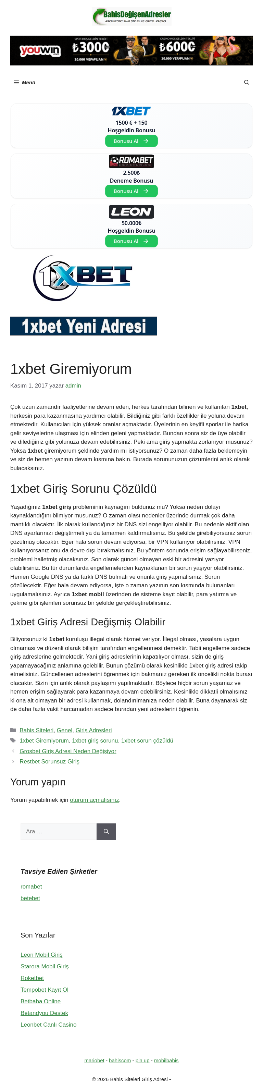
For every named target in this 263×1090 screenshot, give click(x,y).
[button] (246, 82)
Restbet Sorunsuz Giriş (49, 761)
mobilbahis (166, 1060)
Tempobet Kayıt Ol (44, 990)
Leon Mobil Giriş (42, 955)
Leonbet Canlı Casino (49, 1024)
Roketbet (32, 978)
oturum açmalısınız (94, 800)
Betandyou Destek (44, 1013)
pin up (143, 1060)
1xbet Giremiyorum (44, 740)
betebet (30, 898)
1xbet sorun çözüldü (147, 740)
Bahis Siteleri (36, 730)
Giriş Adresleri (94, 730)
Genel (64, 730)
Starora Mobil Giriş (45, 966)
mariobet (94, 1060)
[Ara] (106, 831)
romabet (31, 886)
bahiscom (120, 1060)
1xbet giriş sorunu (95, 740)
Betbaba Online (41, 1001)
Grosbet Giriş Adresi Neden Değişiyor (68, 751)
